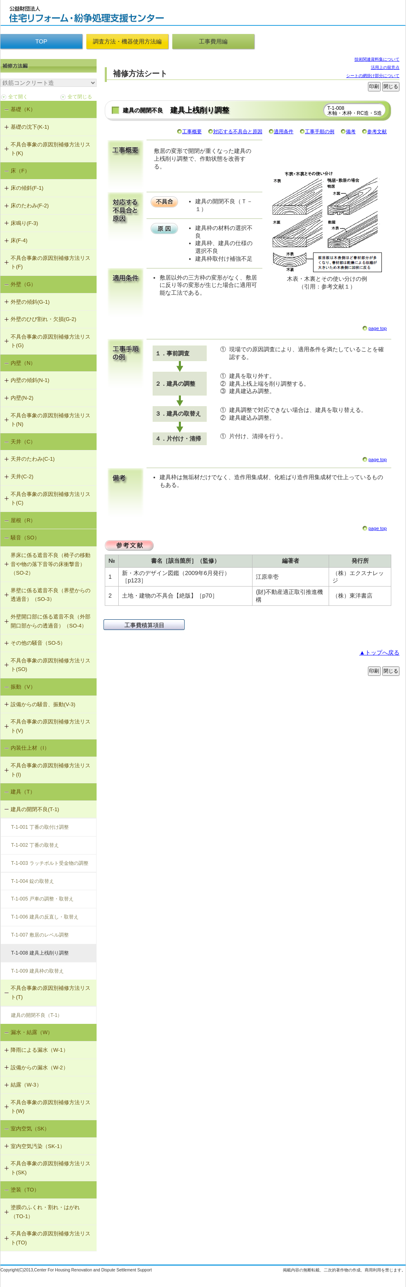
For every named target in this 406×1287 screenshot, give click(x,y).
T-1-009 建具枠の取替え (37, 971)
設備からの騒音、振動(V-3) (43, 704)
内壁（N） (23, 363)
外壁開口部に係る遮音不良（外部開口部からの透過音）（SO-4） (50, 621)
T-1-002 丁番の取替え (35, 845)
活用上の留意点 (385, 67)
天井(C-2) (22, 476)
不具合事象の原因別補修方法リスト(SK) (50, 1168)
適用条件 (283, 131)
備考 (351, 131)
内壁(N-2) (22, 398)
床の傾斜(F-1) (27, 188)
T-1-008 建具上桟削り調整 (40, 953)
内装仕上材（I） (30, 748)
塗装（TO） (25, 1190)
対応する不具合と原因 (237, 131)
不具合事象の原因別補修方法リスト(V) (50, 726)
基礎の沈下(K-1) (30, 127)
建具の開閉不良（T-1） (36, 1015)
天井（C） (23, 442)
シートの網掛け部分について (372, 75)
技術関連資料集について (376, 59)
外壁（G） (23, 284)
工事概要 (192, 131)
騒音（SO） (25, 537)
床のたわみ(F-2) (30, 205)
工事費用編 (213, 41)
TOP (41, 41)
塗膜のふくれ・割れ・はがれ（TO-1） (45, 1211)
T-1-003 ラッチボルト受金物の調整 (49, 863)
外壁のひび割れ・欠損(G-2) (43, 319)
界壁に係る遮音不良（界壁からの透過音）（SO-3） (50, 595)
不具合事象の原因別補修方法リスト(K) (50, 149)
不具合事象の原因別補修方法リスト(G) (50, 341)
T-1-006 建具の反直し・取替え (45, 917)
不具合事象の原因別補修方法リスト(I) (50, 770)
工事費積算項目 (144, 625)
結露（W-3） (26, 1085)
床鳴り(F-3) (24, 223)
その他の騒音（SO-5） (38, 643)
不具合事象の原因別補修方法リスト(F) (50, 262)
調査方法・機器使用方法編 (127, 41)
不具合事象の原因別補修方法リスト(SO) (50, 665)
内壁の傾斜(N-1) (30, 380)
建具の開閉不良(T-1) (35, 809)
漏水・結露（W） (32, 1032)
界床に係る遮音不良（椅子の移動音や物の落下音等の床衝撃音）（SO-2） (50, 564)
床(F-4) (19, 240)
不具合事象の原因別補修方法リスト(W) (50, 1106)
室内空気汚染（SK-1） (38, 1146)
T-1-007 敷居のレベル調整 (40, 935)
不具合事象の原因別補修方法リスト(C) (50, 498)
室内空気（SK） (30, 1129)
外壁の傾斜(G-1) (30, 302)
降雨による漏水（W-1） (39, 1050)
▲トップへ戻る (379, 652)
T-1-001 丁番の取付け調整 (40, 827)
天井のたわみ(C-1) (33, 459)
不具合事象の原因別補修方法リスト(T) (50, 992)
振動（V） (23, 687)
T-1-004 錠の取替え (32, 881)
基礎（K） (23, 109)
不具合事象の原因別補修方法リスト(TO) (50, 1238)
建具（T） (23, 792)
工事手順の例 (319, 131)
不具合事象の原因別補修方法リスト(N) (50, 419)
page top (377, 328)
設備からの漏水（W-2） (39, 1067)
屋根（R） (23, 520)
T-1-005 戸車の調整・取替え (42, 899)
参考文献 (377, 131)
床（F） (20, 171)
